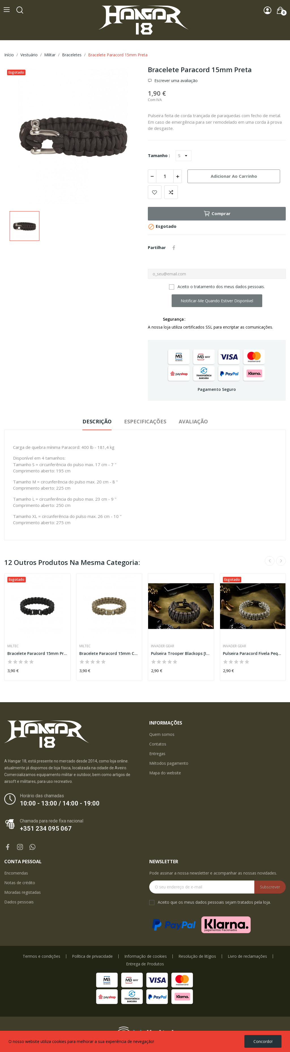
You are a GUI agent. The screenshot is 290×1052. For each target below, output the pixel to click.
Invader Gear (162, 646)
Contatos (157, 744)
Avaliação (193, 421)
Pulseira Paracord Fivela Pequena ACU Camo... (253, 653)
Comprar (217, 213)
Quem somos (161, 734)
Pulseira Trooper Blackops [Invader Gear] (181, 653)
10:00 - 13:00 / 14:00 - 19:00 (60, 803)
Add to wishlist (154, 192)
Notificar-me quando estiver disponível (217, 300)
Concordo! (262, 1041)
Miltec (13, 646)
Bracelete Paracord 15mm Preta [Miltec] (37, 653)
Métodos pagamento (168, 763)
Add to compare (171, 192)
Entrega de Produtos (145, 964)
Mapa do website (165, 772)
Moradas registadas (22, 892)
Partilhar (174, 247)
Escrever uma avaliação (175, 81)
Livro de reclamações (247, 956)
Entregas (157, 753)
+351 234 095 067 (46, 828)
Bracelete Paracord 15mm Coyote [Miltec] (109, 653)
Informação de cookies (145, 956)
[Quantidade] (164, 176)
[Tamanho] (183, 155)
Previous (269, 561)
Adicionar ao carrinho (234, 176)
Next (281, 561)
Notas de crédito (19, 882)
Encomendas (16, 873)
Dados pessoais (19, 902)
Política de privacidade (92, 956)
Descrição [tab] (97, 421)
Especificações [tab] (145, 421)
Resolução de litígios (197, 956)
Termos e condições (41, 956)
